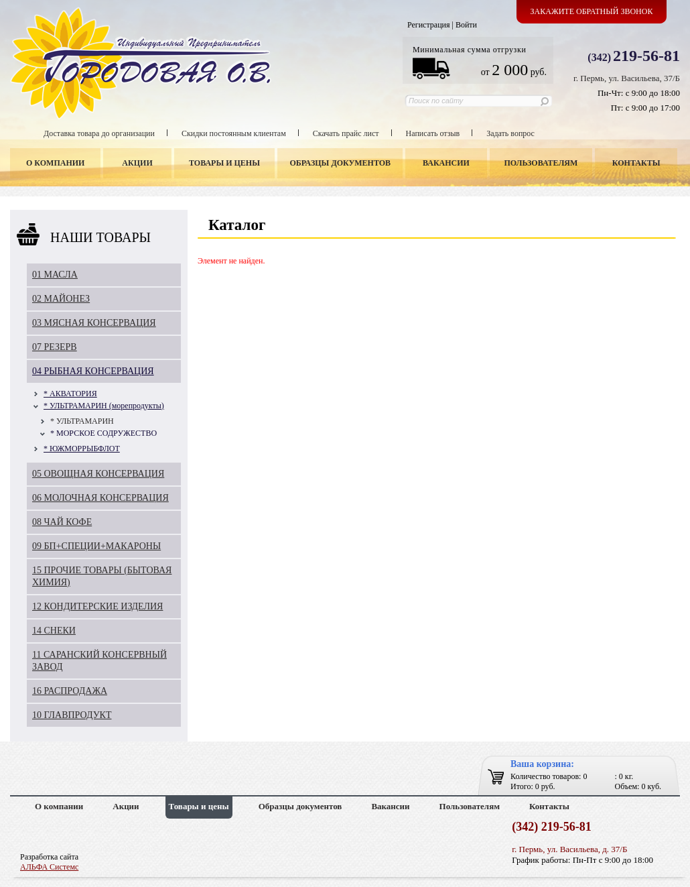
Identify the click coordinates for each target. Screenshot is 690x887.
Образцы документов (340, 163)
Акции (137, 163)
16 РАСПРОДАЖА (69, 691)
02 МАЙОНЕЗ (61, 299)
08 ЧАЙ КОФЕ (62, 522)
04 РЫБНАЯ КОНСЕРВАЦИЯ (93, 371)
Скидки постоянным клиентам (234, 133)
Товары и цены (224, 163)
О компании (55, 163)
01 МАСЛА (55, 275)
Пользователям (541, 163)
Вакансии (446, 163)
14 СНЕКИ (54, 631)
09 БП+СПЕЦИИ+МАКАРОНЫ (96, 546)
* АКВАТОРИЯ (70, 393)
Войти (466, 24)
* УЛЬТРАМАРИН (82, 421)
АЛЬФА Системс (49, 867)
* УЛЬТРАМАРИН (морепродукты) (104, 405)
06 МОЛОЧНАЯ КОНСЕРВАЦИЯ (100, 498)
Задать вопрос (510, 133)
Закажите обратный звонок (592, 11)
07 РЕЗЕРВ (54, 347)
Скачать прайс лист (346, 133)
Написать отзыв (433, 133)
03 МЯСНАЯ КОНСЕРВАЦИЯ (94, 323)
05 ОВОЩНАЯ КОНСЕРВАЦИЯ (98, 474)
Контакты (636, 163)
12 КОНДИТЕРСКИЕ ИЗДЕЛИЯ (97, 606)
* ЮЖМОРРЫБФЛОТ (82, 448)
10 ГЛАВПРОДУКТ (72, 715)
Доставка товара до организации (99, 133)
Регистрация (428, 24)
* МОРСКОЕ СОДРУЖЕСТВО (103, 433)
